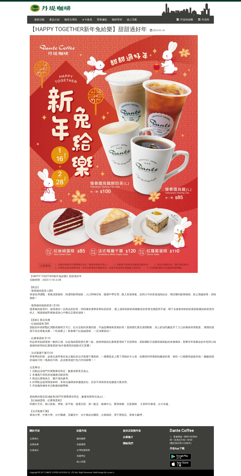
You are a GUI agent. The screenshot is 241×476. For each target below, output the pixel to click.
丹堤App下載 (177, 448)
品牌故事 (34, 444)
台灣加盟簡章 (83, 450)
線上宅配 (132, 19)
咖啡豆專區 (70, 19)
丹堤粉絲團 (184, 19)
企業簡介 (34, 438)
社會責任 (34, 450)
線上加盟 (81, 461)
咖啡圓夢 (81, 438)
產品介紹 (54, 19)
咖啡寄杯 (117, 19)
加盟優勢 (81, 444)
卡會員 (87, 19)
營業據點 (102, 19)
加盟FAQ (81, 456)
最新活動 (39, 19)
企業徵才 (128, 437)
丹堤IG (203, 19)
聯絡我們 (128, 443)
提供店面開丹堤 (132, 430)
